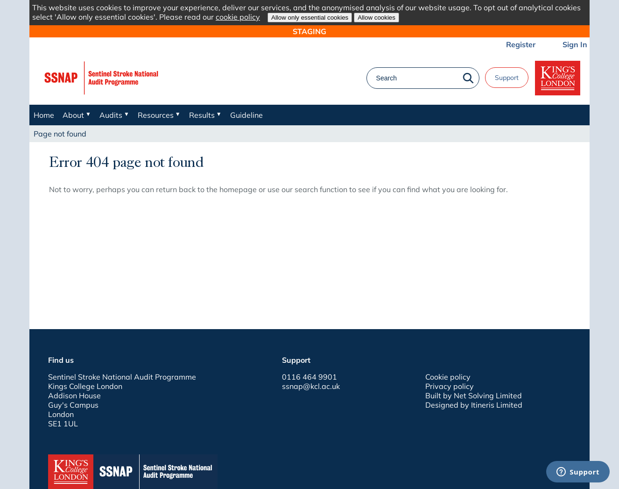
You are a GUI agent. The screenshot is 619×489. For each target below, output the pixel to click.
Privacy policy (449, 386)
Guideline (246, 115)
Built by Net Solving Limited (473, 395)
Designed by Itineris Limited (473, 405)
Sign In (575, 44)
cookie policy (238, 17)
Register (520, 44)
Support (507, 77)
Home (44, 115)
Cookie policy (448, 376)
